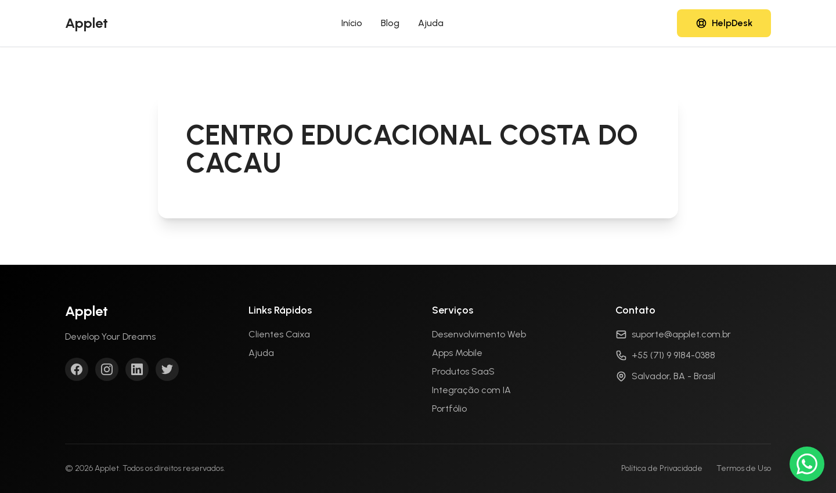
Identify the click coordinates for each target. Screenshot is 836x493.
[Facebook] (76, 369)
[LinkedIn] (137, 369)
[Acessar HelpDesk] (724, 23)
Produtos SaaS (463, 371)
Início (351, 22)
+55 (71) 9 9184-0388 (673, 355)
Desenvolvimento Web (479, 334)
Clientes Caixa (279, 334)
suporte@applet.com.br (681, 334)
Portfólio (449, 408)
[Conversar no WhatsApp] (807, 464)
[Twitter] (167, 369)
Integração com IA (471, 389)
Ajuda (431, 22)
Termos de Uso (743, 468)
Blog (390, 22)
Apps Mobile (457, 352)
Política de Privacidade (661, 468)
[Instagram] (106, 369)
